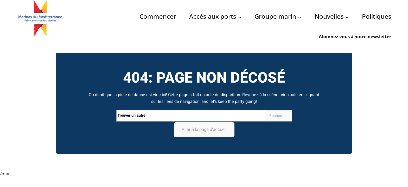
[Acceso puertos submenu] (239, 17)
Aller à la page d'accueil (204, 129)
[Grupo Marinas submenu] (299, 17)
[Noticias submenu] (347, 17)
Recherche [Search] (278, 115)
